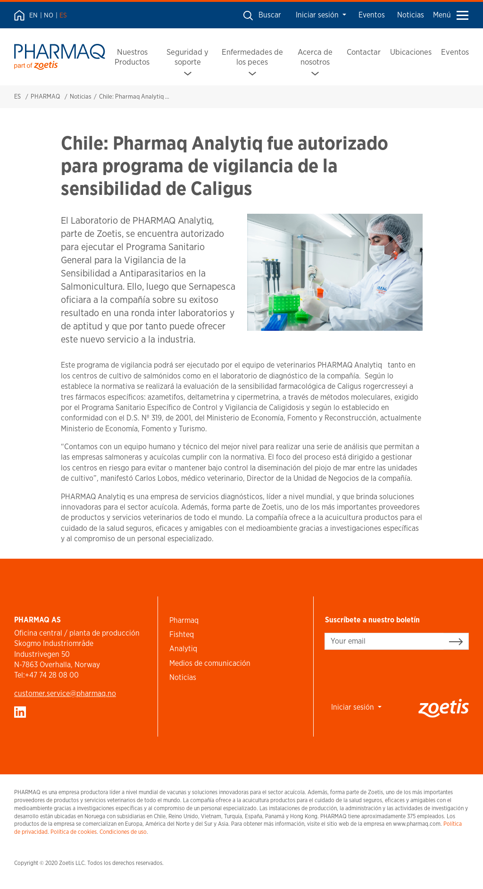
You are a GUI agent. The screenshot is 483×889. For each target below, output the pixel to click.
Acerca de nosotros (315, 57)
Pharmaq (184, 620)
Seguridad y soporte (187, 57)
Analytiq (183, 648)
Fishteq (181, 634)
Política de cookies (73, 831)
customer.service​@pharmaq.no (65, 693)
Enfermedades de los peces (252, 57)
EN (33, 15)
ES (63, 15)
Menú (450, 14)
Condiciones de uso (123, 831)
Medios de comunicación (209, 663)
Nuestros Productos (132, 56)
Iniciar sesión (318, 14)
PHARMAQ (45, 96)
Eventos (371, 14)
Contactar (364, 52)
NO (48, 15)
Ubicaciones (411, 52)
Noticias (410, 14)
